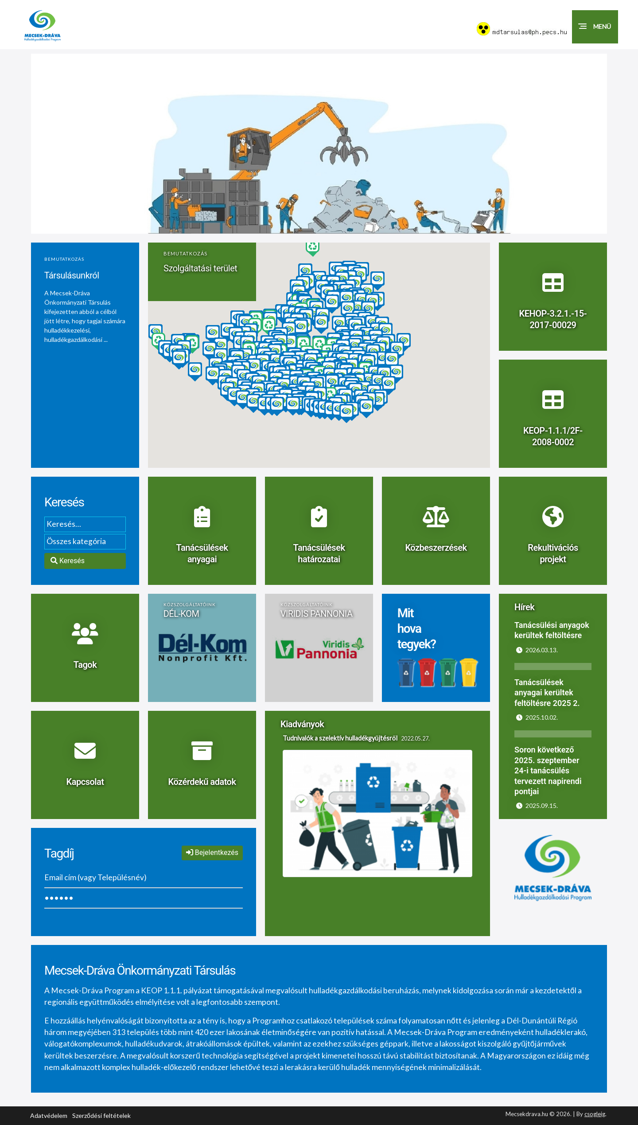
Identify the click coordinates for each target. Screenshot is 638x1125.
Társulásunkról (71, 275)
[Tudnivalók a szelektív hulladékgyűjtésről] (377, 805)
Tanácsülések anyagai (202, 554)
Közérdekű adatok (202, 782)
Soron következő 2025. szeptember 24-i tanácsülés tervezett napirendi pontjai (548, 770)
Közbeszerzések (436, 548)
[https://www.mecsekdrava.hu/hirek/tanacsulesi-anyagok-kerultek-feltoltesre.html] (552, 635)
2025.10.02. (537, 717)
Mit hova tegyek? (416, 629)
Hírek (524, 607)
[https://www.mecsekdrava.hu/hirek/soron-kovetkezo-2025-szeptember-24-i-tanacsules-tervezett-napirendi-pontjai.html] (552, 792)
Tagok (85, 665)
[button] (595, 26)
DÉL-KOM (181, 613)
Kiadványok (302, 724)
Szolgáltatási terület (200, 268)
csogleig (594, 1113)
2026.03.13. (537, 650)
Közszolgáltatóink (189, 604)
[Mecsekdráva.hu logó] (51, 25)
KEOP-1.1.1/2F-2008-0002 (553, 437)
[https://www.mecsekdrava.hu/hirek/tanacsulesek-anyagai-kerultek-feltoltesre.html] (552, 703)
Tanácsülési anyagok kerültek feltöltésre (551, 630)
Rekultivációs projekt (553, 554)
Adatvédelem (48, 1115)
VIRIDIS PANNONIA (316, 613)
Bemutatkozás (64, 259)
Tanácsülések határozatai (319, 554)
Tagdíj (59, 853)
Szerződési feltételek (101, 1115)
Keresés (64, 502)
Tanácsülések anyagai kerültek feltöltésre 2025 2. (547, 693)
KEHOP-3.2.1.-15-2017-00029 (553, 320)
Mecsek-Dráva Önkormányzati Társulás (139, 970)
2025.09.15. (537, 805)
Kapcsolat (85, 782)
